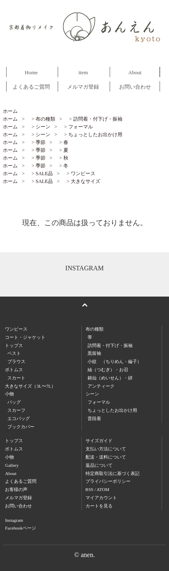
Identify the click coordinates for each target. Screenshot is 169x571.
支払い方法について (106, 448)
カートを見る (99, 505)
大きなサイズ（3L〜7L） (30, 386)
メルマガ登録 (83, 87)
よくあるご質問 (31, 87)
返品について (99, 465)
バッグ (14, 402)
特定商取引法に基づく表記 (113, 473)
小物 (9, 457)
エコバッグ (18, 418)
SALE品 (44, 173)
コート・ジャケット (25, 337)
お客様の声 (16, 489)
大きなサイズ (85, 181)
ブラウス (16, 361)
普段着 (94, 418)
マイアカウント (101, 497)
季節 (40, 142)
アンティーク (101, 386)
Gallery (11, 465)
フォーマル (80, 127)
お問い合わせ (135, 87)
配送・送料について (106, 457)
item (83, 72)
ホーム (10, 111)
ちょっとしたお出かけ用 (95, 134)
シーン (43, 127)
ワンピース (83, 173)
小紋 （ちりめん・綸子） (115, 361)
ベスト (14, 353)
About (135, 72)
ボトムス (14, 448)
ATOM (103, 489)
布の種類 (45, 119)
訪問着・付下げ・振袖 (97, 119)
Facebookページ (20, 527)
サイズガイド (99, 440)
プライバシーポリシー (108, 481)
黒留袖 (94, 353)
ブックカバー (20, 426)
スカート (16, 377)
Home (31, 72)
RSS (90, 489)
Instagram (14, 520)
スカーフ (16, 410)
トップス (14, 440)
